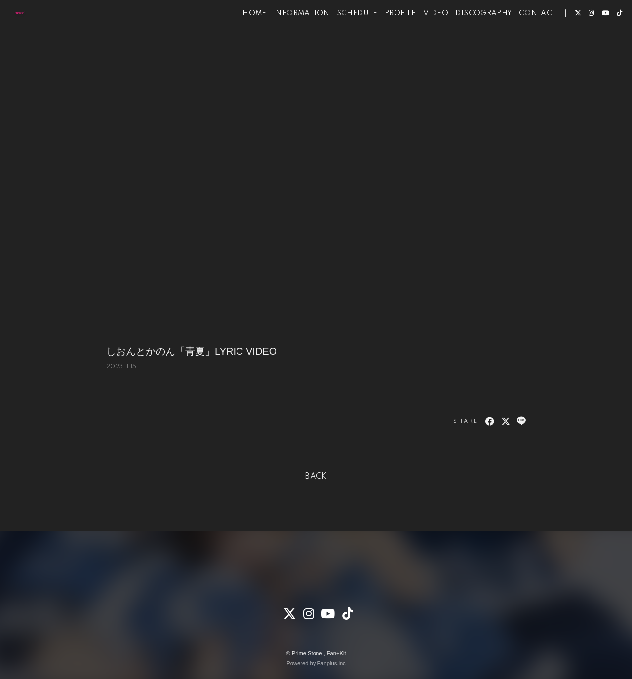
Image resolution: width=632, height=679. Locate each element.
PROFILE (385, 38)
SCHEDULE (342, 38)
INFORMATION (287, 38)
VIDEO (421, 38)
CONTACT (523, 38)
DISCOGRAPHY (468, 38)
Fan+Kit (336, 653)
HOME (240, 38)
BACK (316, 477)
